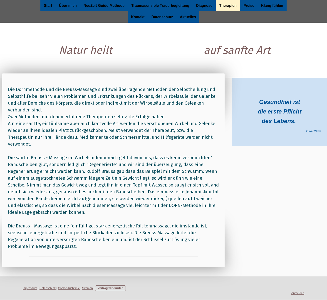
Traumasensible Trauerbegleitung (160, 6)
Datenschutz (162, 17)
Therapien (227, 6)
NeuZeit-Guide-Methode (104, 6)
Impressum (30, 288)
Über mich (68, 6)
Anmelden (297, 293)
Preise (248, 6)
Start (48, 6)
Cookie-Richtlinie (69, 288)
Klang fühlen (272, 6)
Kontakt (138, 17)
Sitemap (87, 288)
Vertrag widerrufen (110, 288)
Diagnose (204, 6)
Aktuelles (188, 17)
